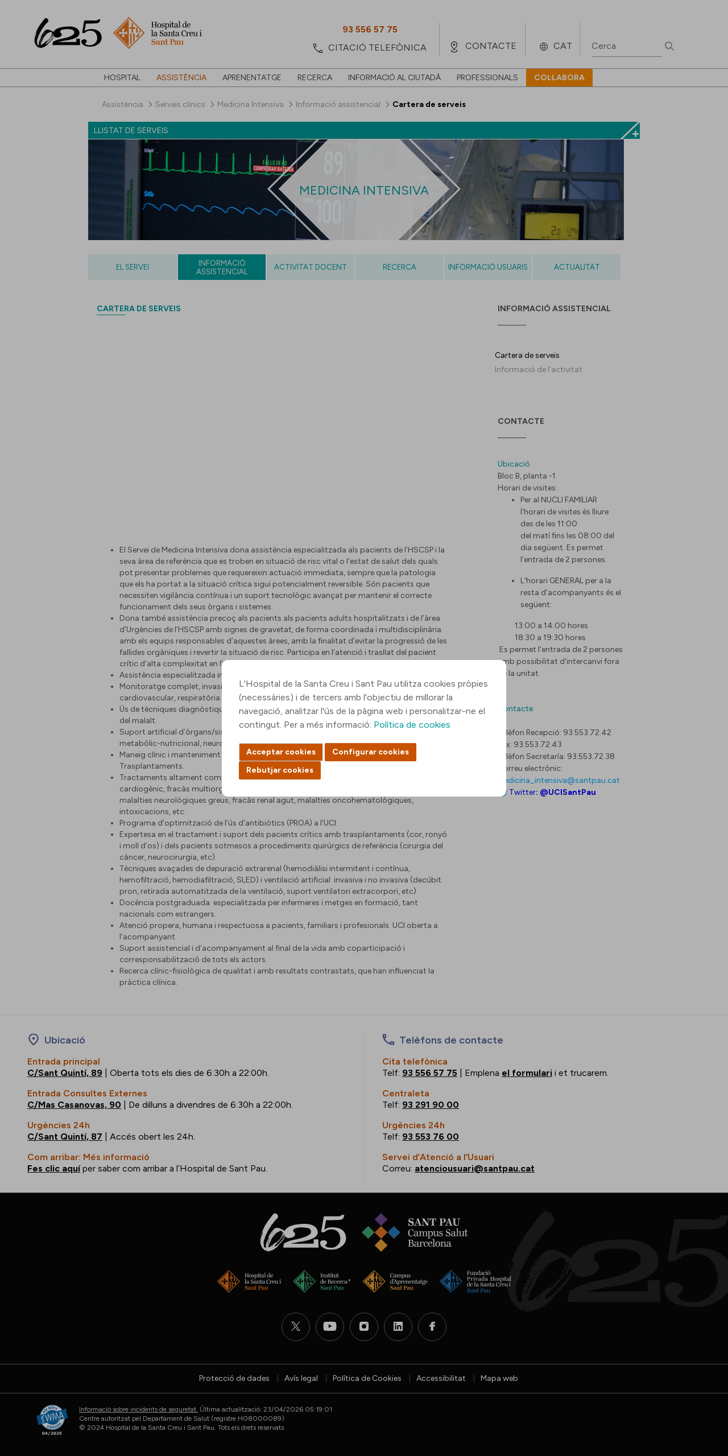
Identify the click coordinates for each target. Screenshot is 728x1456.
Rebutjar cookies (279, 770)
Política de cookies (412, 724)
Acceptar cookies (281, 752)
